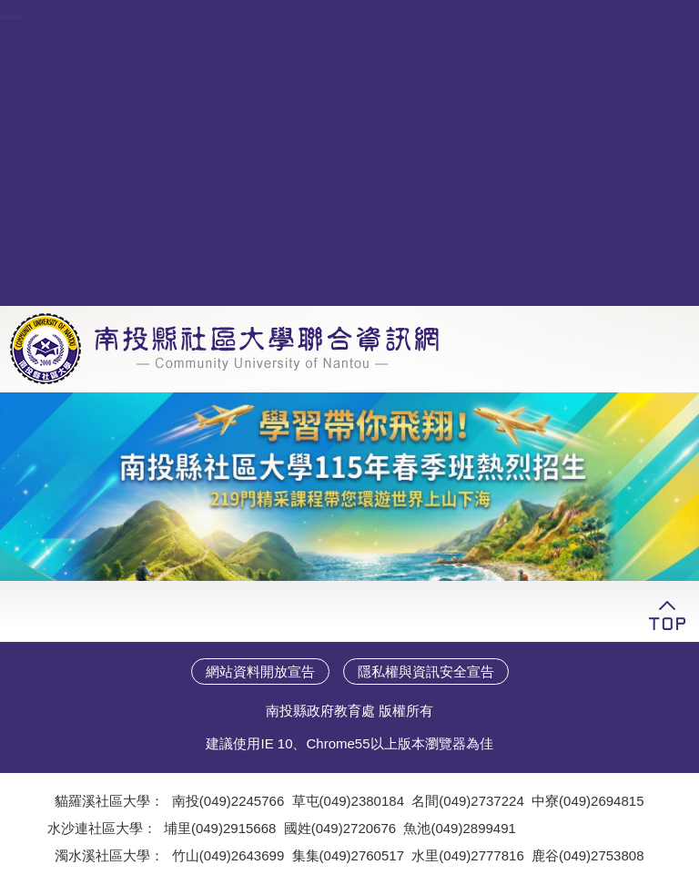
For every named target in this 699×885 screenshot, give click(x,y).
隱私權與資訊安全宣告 (426, 671)
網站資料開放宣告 (260, 671)
